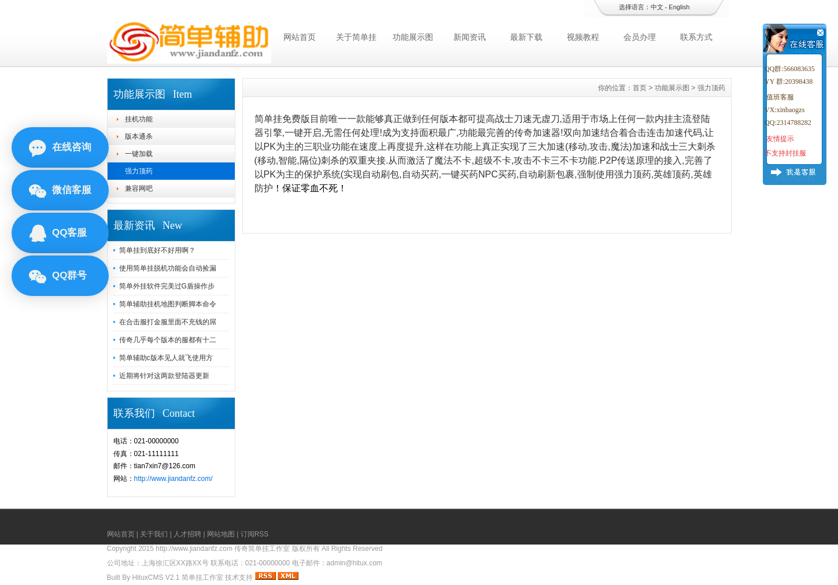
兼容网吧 (139, 188)
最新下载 (526, 37)
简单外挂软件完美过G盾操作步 (167, 286)
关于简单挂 (356, 37)
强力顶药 (139, 171)
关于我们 (154, 534)
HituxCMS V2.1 (156, 577)
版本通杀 (139, 136)
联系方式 (696, 37)
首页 (640, 88)
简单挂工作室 (202, 577)
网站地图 (221, 534)
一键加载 (139, 154)
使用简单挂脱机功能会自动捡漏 (167, 268)
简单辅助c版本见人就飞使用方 (166, 358)
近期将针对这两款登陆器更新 (164, 376)
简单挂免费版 (282, 119)
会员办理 (639, 37)
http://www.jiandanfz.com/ (173, 479)
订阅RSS (255, 534)
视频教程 (583, 37)
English (679, 6)
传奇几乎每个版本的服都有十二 (167, 340)
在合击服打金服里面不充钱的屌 (167, 322)
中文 (657, 6)
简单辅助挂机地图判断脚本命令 (167, 304)
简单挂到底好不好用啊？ (157, 250)
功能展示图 (413, 37)
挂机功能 (139, 119)
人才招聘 (187, 534)
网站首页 (299, 37)
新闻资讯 (469, 37)
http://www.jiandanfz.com (194, 549)
